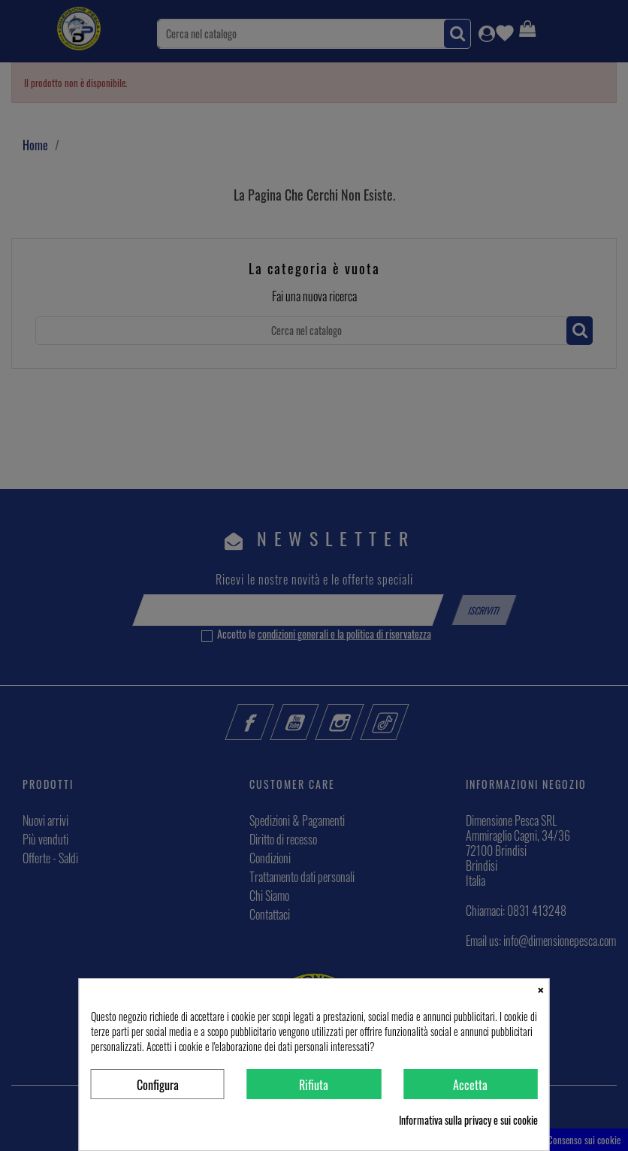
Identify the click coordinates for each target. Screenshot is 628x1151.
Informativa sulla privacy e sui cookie (468, 1120)
